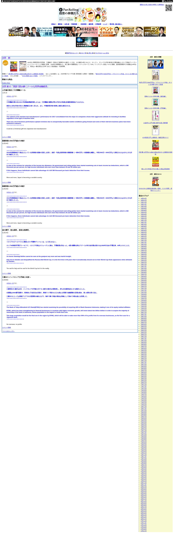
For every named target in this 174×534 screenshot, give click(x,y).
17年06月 (144, 397)
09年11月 (143, 485)
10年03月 (144, 477)
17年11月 (143, 387)
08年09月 (144, 503)
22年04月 (144, 280)
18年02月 (144, 381)
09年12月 (144, 483)
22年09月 (144, 270)
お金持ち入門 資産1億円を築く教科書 (155, 123)
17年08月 (144, 393)
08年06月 (144, 509)
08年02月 (144, 517)
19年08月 (144, 344)
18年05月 (144, 375)
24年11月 (143, 222)
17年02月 (144, 405)
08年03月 (144, 515)
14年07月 (144, 465)
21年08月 (144, 296)
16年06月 (144, 419)
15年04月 (144, 447)
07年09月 (144, 527)
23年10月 (144, 244)
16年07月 (144, 417)
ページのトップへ (8, 331)
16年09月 (144, 413)
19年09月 (144, 342)
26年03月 (144, 198)
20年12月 (144, 312)
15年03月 (144, 449)
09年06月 (144, 489)
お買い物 (90, 53)
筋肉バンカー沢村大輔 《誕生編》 (156, 96)
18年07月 (144, 371)
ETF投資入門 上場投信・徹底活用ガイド (155, 137)
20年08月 (144, 320)
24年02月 (144, 236)
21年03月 (144, 306)
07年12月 (144, 521)
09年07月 (144, 487)
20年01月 (144, 334)
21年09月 (144, 294)
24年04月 (144, 234)
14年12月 (144, 455)
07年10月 (144, 525)
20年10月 (144, 316)
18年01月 (144, 383)
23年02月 (144, 260)
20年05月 (144, 326)
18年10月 (144, 364)
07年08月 (144, 529)
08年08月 (144, 505)
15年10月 (144, 435)
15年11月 (143, 433)
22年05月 (144, 278)
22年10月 (144, 268)
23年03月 (144, 258)
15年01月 (144, 453)
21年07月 (144, 298)
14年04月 (144, 471)
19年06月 (144, 348)
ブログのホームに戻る (102, 53)
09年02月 (144, 497)
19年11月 (143, 338)
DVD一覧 (83, 53)
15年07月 (144, 441)
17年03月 (144, 403)
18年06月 (144, 373)
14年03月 (144, 473)
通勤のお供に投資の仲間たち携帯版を (152, 4)
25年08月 (144, 210)
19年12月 (144, 336)
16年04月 (144, 423)
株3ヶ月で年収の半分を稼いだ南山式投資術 (155, 169)
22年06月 (144, 276)
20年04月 (144, 328)
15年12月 (144, 431)
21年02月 (144, 308)
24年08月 (144, 226)
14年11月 (143, 457)
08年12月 (144, 501)
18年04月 (144, 377)
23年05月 (144, 254)
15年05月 (144, 445)
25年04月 (144, 214)
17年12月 (144, 385)
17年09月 (144, 391)
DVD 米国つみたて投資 (29, 76)
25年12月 (144, 202)
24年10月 (144, 224)
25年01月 (144, 218)
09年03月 (144, 495)
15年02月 (144, 451)
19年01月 (144, 358)
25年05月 (144, 212)
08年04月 (144, 513)
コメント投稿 (6, 137)
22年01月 (144, 286)
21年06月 (144, 300)
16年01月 (144, 429)
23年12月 (144, 240)
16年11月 (143, 409)
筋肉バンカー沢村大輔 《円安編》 (156, 108)
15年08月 (144, 439)
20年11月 (143, 314)
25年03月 (144, 216)
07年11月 (143, 523)
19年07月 (144, 346)
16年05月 (144, 421)
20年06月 (144, 324)
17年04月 (144, 401)
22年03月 (144, 282)
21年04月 (144, 304)
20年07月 (144, 322)
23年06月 (144, 252)
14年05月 (144, 469)
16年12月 (144, 407)
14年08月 (144, 463)
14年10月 (144, 459)
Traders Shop (6, 83)
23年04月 (144, 256)
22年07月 (144, 274)
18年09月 (144, 367)
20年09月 (144, 318)
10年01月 (144, 481)
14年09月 (144, 461)
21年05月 (144, 302)
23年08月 (144, 248)
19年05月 (144, 350)
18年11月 (143, 362)
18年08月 (144, 369)
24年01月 (144, 238)
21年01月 (144, 310)
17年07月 (144, 395)
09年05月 (144, 491)
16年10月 (144, 411)
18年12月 (144, 360)
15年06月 (144, 443)
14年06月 (144, 467)
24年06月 (144, 230)
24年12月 (144, 220)
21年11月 (143, 290)
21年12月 (144, 288)
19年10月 (144, 340)
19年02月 (144, 356)
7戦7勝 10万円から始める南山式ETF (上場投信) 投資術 (25, 74)
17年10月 (144, 389)
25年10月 (144, 206)
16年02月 (144, 427)
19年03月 (144, 354)
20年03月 (144, 330)
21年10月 (144, 292)
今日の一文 (10, 96)
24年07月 (144, 228)
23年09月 (144, 246)
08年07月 (144, 507)
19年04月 (144, 352)
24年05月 (144, 232)
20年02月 (144, 332)
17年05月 (144, 399)
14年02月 (144, 475)
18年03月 (144, 379)
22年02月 (144, 284)
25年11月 (143, 204)
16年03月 (144, 425)
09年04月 (144, 493)
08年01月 (144, 519)
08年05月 (144, 511)
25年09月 (144, 208)
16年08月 (144, 415)
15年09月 (144, 437)
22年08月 (144, 272)
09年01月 (144, 499)
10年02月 (144, 479)
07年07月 (144, 531)
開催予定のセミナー (72, 53)
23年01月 (144, 262)
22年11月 (143, 266)
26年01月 (144, 200)
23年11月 (143, 242)
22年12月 (144, 264)
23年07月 (144, 250)
